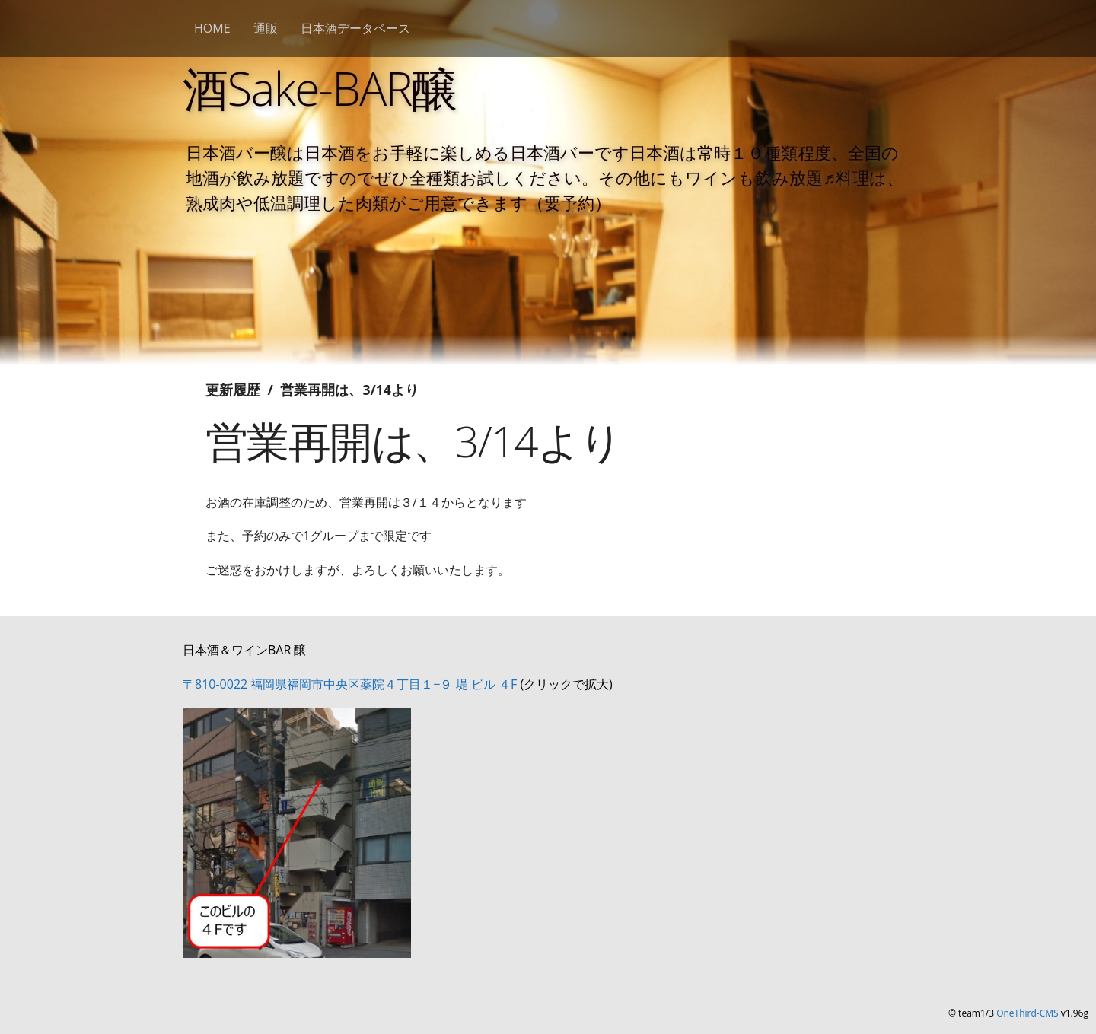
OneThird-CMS (1027, 1013)
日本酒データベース (355, 28)
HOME (212, 28)
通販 (265, 28)
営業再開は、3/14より (349, 389)
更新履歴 (233, 389)
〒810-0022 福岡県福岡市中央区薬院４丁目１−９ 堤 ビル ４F (350, 684)
